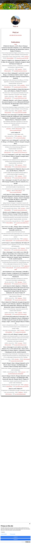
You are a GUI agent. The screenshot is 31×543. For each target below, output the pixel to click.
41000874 (20, 110)
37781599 (20, 312)
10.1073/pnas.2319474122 (15, 192)
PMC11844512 (8, 177)
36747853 (16, 359)
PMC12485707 (7, 98)
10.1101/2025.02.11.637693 (20, 177)
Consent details (4, 534)
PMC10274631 (8, 344)
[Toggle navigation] (2, 1)
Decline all (15, 539)
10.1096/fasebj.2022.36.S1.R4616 (15, 373)
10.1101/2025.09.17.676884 (20, 112)
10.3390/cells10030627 (20, 394)
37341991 (22, 330)
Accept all (15, 537)
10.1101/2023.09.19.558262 (20, 314)
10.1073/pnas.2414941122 (15, 130)
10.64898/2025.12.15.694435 (20, 70)
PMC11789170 (18, 190)
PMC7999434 (8, 394)
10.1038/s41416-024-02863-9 (22, 240)
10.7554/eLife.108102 (20, 138)
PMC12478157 (18, 128)
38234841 (20, 282)
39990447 (20, 176)
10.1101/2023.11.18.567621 (20, 299)
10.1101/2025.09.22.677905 (20, 98)
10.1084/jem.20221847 (20, 332)
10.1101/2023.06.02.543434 (20, 344)
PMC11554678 (9, 240)
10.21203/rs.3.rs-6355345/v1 (20, 152)
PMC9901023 (26, 359)
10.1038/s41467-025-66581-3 (20, 87)
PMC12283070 (9, 138)
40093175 (20, 165)
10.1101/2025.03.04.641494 (20, 166)
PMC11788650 (9, 222)
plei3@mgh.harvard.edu (15, 35)
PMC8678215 (9, 386)
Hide (15, 44)
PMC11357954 (7, 250)
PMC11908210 (8, 166)
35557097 (23, 372)
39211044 (23, 248)
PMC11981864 (7, 210)
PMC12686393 (7, 87)
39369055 (25, 238)
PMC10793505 (7, 283)
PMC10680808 (8, 299)
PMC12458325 (8, 112)
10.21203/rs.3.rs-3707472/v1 (20, 283)
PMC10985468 (9, 267)
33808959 (20, 392)
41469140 (26, 56)
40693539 (19, 136)
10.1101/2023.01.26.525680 (17, 361)
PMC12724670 (7, 70)
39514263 (26, 221)
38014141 (20, 298)
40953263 (8, 128)
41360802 (22, 85)
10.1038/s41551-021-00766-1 (22, 386)
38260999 (26, 266)
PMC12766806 (10, 58)
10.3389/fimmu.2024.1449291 (20, 250)
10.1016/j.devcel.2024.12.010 (20, 210)
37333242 (20, 343)
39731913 (23, 208)
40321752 (20, 150)
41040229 (20, 96)
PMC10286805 (8, 332)
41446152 (20, 69)
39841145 (8, 190)
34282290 (26, 384)
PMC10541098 (8, 314)
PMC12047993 (7, 152)
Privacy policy (12, 534)
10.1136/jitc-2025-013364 (22, 58)
